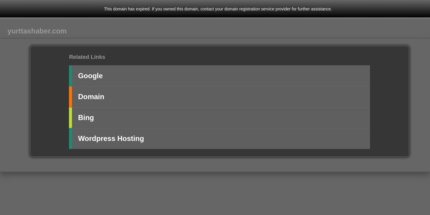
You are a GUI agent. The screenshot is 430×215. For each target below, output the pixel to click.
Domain (91, 97)
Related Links (87, 57)
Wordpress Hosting (111, 138)
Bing (86, 117)
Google (90, 76)
